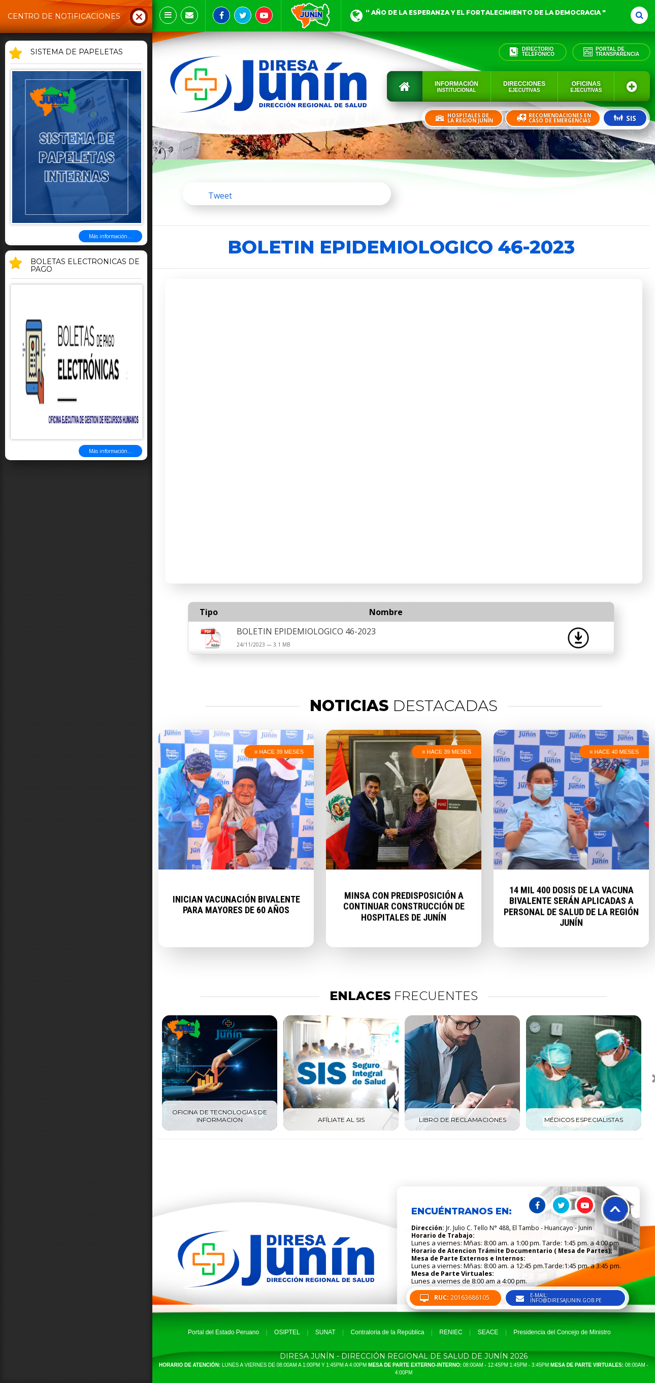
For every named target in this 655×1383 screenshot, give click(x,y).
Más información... (110, 236)
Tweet (220, 195)
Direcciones (524, 86)
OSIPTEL (287, 1332)
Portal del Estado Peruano (223, 1332)
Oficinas (586, 86)
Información (456, 86)
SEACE (488, 1332)
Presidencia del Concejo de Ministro (561, 1332)
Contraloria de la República (387, 1332)
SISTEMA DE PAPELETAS (76, 52)
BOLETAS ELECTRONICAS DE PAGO (85, 266)
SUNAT (325, 1332)
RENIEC (450, 1332)
